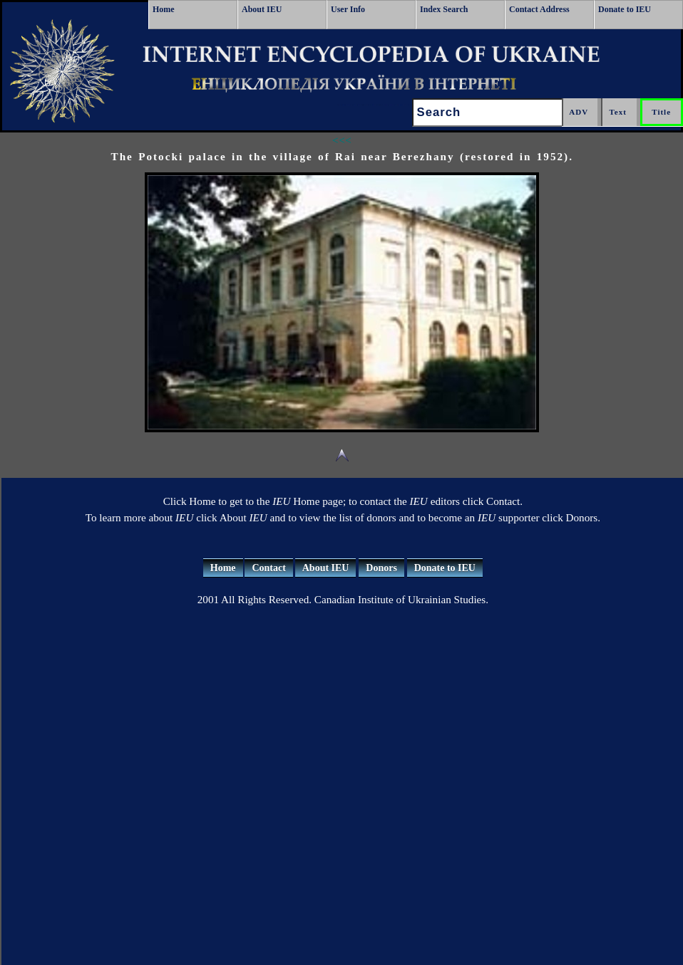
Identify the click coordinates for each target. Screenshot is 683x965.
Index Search (444, 9)
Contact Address (539, 9)
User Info (348, 9)
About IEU (262, 9)
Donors (381, 568)
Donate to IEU (624, 9)
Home (164, 9)
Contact (268, 568)
